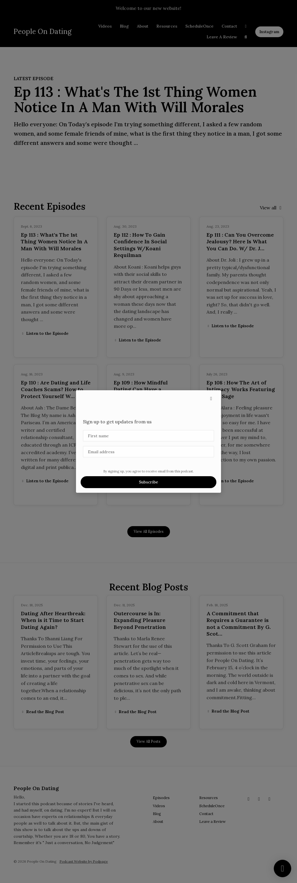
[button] (211, 398)
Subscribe (148, 482)
